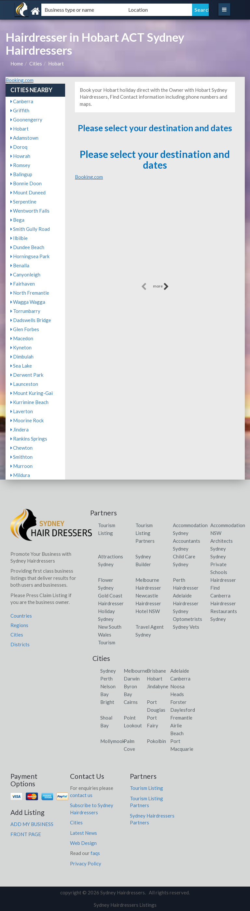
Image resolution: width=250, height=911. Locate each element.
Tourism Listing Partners (145, 533)
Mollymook (112, 741)
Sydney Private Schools (218, 564)
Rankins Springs (28, 438)
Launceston (24, 384)
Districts (20, 644)
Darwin (132, 678)
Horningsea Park (29, 256)
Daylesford (182, 710)
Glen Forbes (24, 329)
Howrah (20, 156)
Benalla (19, 265)
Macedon (21, 338)
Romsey (20, 165)
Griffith (19, 110)
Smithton (21, 457)
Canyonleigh (25, 274)
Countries (21, 616)
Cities (35, 63)
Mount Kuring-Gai (31, 393)
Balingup (21, 174)
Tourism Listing (146, 788)
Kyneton (21, 347)
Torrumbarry (25, 311)
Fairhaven (22, 284)
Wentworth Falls (29, 211)
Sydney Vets (186, 627)
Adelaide (179, 671)
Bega (17, 220)
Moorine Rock (27, 420)
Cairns (131, 702)
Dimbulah (22, 356)
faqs (95, 853)
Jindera (19, 429)
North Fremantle (29, 293)
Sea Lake (21, 366)
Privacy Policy (85, 863)
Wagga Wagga (27, 302)
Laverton (21, 411)
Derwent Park (26, 375)
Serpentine (23, 201)
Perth (106, 678)
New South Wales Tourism (109, 634)
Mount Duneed (28, 192)
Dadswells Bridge (30, 320)
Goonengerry (26, 119)
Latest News (83, 833)
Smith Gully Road (30, 229)
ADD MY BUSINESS (31, 824)
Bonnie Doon (26, 183)
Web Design (83, 843)
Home (16, 63)
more (161, 286)
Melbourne (135, 671)
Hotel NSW (147, 611)
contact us (81, 795)
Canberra (21, 101)
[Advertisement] (155, 235)
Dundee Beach (27, 247)
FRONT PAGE (25, 834)
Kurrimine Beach (29, 402)
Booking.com (20, 80)
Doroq (18, 147)
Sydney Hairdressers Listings (125, 905)
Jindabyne (157, 686)
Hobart (56, 63)
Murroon (21, 466)
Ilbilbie (19, 238)
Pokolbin (156, 741)
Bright (107, 702)
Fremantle (181, 718)
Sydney (108, 671)
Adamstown (24, 138)
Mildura (20, 475)
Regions (19, 625)
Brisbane (156, 671)
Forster (178, 702)
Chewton (21, 448)
